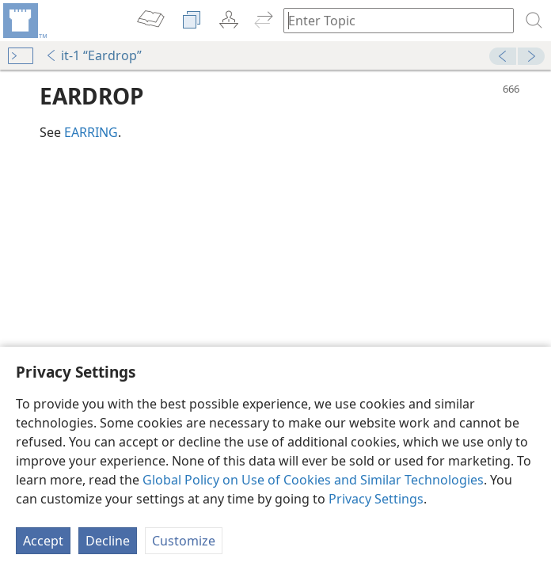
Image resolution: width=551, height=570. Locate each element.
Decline (108, 540)
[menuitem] (23, 20)
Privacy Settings (376, 498)
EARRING (91, 132)
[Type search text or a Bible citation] (391, 20)
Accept (43, 540)
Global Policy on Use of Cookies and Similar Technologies (313, 479)
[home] (23, 20)
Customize (183, 540)
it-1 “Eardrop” (93, 55)
